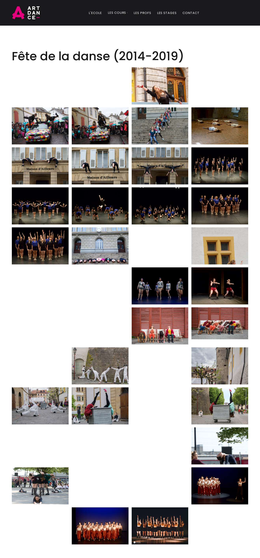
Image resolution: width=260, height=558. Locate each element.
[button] (118, 13)
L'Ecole (95, 13)
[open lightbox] (160, 86)
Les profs (142, 13)
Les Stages (167, 13)
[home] (26, 13)
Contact (191, 13)
